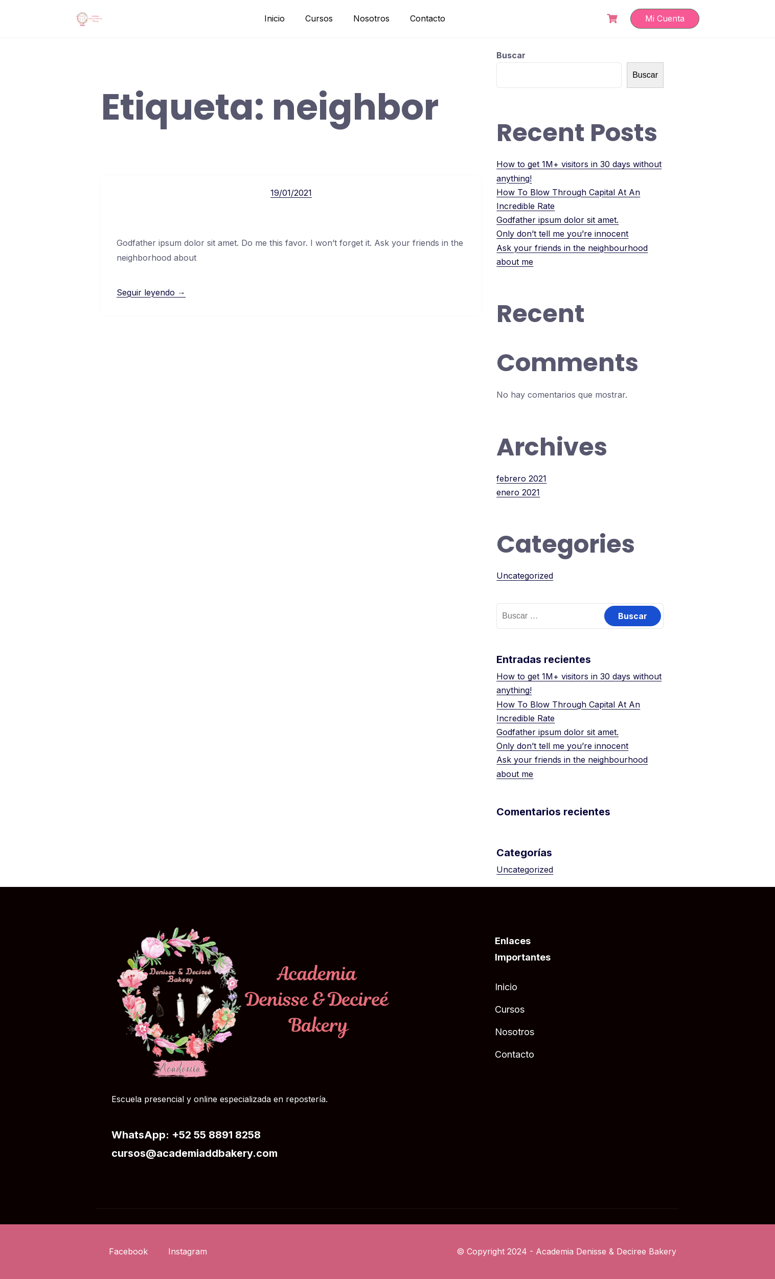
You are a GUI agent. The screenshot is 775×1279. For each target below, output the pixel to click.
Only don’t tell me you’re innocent (562, 234)
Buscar (511, 55)
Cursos (319, 18)
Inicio (274, 18)
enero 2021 (518, 492)
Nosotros (371, 18)
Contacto (427, 18)
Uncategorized (524, 575)
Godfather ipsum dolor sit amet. (557, 220)
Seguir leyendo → (151, 292)
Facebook (128, 1251)
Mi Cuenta (665, 18)
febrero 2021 (521, 478)
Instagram (187, 1251)
